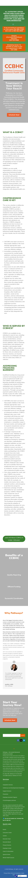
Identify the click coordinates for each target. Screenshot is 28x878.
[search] (14, 735)
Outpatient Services (8, 784)
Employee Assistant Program (10, 797)
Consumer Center (7, 832)
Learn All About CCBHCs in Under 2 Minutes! (14, 539)
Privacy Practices (7, 845)
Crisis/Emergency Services (9, 800)
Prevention (5, 794)
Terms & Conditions (16, 873)
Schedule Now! (14, 115)
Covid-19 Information (8, 851)
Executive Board (7, 842)
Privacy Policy (7, 873)
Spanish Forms (6, 854)
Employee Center (7, 848)
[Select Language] (22, 876)
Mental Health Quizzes (8, 857)
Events (4, 829)
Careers (5, 835)
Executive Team (7, 839)
